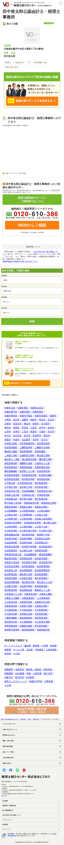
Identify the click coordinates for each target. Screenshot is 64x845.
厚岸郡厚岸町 (41, 618)
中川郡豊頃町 (41, 610)
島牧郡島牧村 (10, 467)
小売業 (45, 645)
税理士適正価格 (8, 746)
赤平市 (42, 427)
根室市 (33, 431)
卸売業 (7, 653)
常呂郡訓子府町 (29, 562)
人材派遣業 (51, 649)
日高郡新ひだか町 (13, 594)
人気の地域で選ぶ (8, 757)
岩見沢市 (17, 423)
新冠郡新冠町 (41, 586)
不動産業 (39, 649)
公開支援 (48, 681)
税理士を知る (7, 763)
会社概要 (5, 801)
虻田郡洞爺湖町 (12, 582)
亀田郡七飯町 (10, 451)
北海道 (29, 719)
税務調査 (8, 673)
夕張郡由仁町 (28, 495)
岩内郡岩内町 (43, 479)
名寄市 (16, 431)
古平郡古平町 (10, 487)
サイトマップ (6, 829)
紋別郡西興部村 (42, 570)
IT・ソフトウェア (13, 645)
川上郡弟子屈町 (42, 622)
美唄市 (16, 427)
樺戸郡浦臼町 (41, 499)
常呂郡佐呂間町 (12, 566)
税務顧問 (8, 669)
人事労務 (37, 673)
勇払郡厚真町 (41, 578)
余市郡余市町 (41, 487)
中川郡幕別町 (10, 610)
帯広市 (42, 419)
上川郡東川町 (10, 519)
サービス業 (18, 649)
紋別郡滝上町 (10, 570)
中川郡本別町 (10, 614)
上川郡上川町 (41, 515)
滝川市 (51, 431)
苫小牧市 (45, 423)
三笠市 (25, 431)
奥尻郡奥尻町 (10, 463)
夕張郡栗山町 (10, 499)
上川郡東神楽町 (27, 511)
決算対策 (19, 669)
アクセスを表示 (49, 23)
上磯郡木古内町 (42, 447)
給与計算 (19, 677)
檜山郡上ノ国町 (12, 459)
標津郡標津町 (28, 630)
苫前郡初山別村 (42, 538)
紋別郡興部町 (26, 570)
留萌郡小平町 (43, 534)
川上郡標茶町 (26, 622)
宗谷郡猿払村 (41, 542)
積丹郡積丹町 (41, 483)
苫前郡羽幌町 (26, 538)
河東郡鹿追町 (28, 598)
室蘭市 (25, 419)
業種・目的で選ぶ (8, 741)
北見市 (51, 419)
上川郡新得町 (43, 598)
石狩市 (36, 439)
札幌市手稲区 (26, 415)
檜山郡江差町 (43, 455)
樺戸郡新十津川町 (13, 503)
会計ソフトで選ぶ (8, 752)
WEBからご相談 (32, 225)
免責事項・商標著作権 (9, 805)
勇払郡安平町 (28, 582)
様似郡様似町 (26, 590)
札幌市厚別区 (10, 415)
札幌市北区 (9, 408)
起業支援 (47, 669)
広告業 (29, 649)
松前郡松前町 (43, 443)
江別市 (33, 427)
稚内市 (7, 427)
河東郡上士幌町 (12, 598)
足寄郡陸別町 (41, 614)
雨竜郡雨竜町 (10, 507)
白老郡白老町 (26, 578)
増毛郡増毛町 (28, 534)
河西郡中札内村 (42, 602)
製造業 (36, 645)
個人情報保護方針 (7, 810)
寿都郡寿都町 (26, 467)
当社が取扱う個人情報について (11, 815)
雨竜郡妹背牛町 (31, 503)
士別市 (7, 431)
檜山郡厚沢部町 (29, 459)
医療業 (7, 649)
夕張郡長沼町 (43, 495)
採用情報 (5, 824)
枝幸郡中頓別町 (29, 546)
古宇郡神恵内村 (25, 483)
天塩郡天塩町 (26, 542)
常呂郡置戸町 (45, 562)
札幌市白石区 (36, 408)
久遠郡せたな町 (42, 463)
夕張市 (7, 423)
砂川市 (7, 435)
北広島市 (26, 439)
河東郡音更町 (30, 594)
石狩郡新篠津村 (27, 443)
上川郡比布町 (10, 515)
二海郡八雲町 (10, 455)
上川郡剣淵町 (26, 527)
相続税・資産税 (33, 669)
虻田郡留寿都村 (12, 475)
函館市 (53, 415)
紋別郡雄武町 (10, 574)
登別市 (46, 435)
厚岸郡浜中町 (10, 622)
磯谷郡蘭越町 (10, 471)
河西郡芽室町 (26, 602)
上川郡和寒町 (10, 527)
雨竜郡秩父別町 (48, 503)
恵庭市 (7, 439)
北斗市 (44, 439)
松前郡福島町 (10, 447)
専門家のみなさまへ (9, 735)
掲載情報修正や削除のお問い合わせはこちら (20, 261)
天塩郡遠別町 (10, 542)
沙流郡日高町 (10, 586)
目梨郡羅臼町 (43, 630)
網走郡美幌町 (45, 554)
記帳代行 (8, 677)
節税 (28, 673)
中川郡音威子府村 (28, 530)
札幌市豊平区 (10, 412)
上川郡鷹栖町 (10, 511)
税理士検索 (23, 719)
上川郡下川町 (41, 527)
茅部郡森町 (40, 451)
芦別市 (25, 427)
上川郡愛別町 (26, 515)
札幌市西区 (38, 412)
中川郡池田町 (26, 610)
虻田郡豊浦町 (41, 574)
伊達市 (16, 439)
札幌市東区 (22, 408)
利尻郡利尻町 (41, 550)
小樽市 (7, 419)
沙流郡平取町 (26, 586)
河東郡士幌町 (45, 594)
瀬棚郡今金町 (26, 463)
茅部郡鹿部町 (26, 451)
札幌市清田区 (41, 415)
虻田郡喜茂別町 (29, 475)
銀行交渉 (48, 673)
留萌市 (36, 423)
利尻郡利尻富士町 (13, 554)
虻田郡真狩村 (43, 471)
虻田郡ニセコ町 (27, 471)
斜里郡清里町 (41, 558)
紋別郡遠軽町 (28, 566)
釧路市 (33, 419)
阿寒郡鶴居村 (10, 626)
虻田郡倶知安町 (12, 479)
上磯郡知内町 (26, 447)
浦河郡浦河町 (10, 590)
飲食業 (53, 645)
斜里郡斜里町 (26, 558)
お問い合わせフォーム (10, 729)
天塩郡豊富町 (10, 550)
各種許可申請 (35, 681)
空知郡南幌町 (28, 491)
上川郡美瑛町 (26, 519)
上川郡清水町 (10, 602)
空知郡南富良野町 (32, 523)
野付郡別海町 (41, 626)
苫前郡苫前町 (10, 538)
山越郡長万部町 (27, 455)
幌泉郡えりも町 (42, 590)
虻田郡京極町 (45, 475)
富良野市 (37, 435)
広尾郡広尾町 (41, 606)
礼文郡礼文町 (26, 550)
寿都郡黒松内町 (42, 467)
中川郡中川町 (45, 530)
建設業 (27, 645)
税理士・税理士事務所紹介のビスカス (10, 719)
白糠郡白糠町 (26, 626)
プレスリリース (7, 820)
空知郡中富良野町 (13, 523)
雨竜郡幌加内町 (12, 534)
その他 (16, 653)
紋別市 (51, 427)
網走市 (27, 423)
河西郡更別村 (10, 606)
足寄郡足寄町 (26, 614)
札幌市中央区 (36, 719)
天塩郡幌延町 (30, 554)
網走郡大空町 (26, 574)
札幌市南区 (25, 412)
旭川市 (16, 419)
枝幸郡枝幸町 (45, 546)
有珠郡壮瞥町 (10, 578)
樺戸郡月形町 (26, 499)
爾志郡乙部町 (45, 459)
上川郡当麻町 (43, 511)
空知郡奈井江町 (44, 491)
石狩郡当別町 (10, 443)
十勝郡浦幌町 (10, 618)
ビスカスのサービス (9, 724)
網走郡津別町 (10, 558)
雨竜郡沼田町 (41, 507)
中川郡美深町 (10, 530)
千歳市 (42, 431)
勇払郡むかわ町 (44, 582)
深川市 (27, 435)
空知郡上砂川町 (12, 495)
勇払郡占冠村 (49, 523)
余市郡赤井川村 (12, 491)
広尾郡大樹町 (26, 606)
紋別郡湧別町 (43, 566)
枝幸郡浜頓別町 (12, 546)
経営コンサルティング (15, 681)
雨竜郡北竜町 (26, 507)
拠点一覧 (4, 795)
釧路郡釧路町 (26, 618)
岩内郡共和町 (28, 479)
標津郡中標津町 (12, 630)
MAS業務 (19, 673)
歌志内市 (17, 435)
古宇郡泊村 (9, 483)
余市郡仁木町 (26, 487)
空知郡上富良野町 (43, 519)
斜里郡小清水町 (12, 562)
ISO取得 (30, 677)
